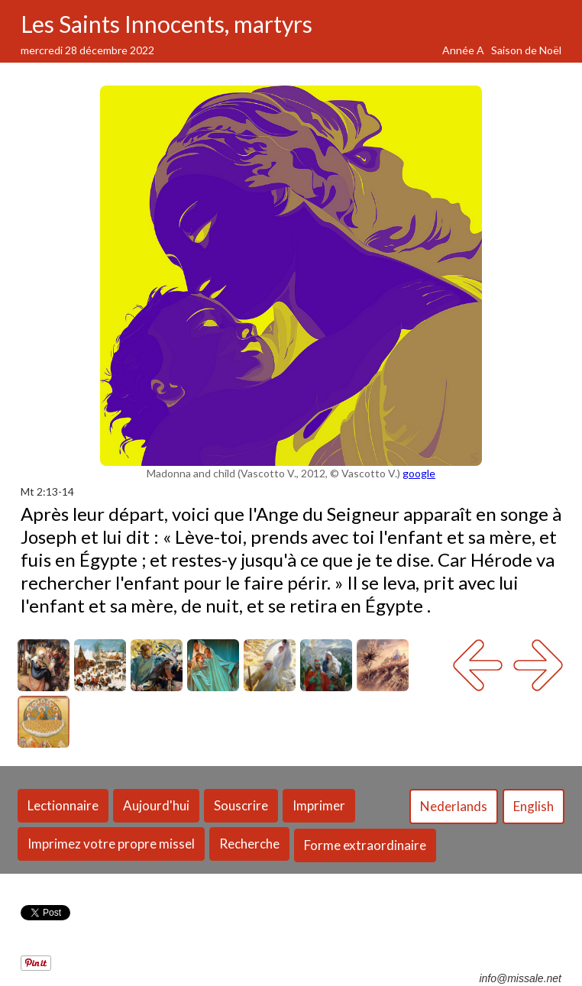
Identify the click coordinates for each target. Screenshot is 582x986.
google (419, 473)
